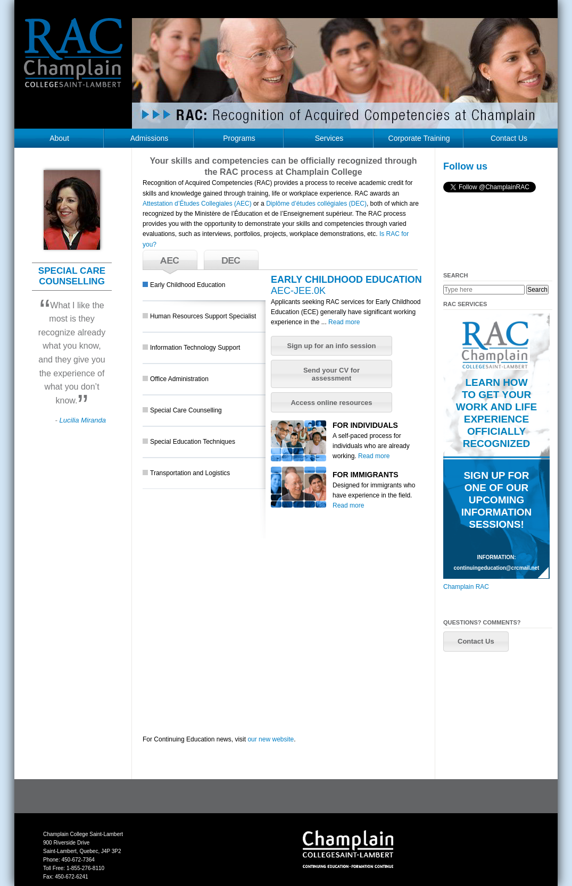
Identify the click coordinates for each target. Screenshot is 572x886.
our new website (270, 739)
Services (329, 138)
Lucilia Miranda (83, 420)
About (59, 138)
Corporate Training (419, 138)
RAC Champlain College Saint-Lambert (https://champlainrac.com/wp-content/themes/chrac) (73, 60)
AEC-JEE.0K (298, 290)
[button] (331, 346)
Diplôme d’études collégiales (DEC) (316, 203)
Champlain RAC (466, 586)
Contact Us (509, 138)
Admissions (149, 138)
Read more (344, 322)
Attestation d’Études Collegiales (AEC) (197, 203)
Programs (239, 138)
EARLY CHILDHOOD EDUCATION (346, 279)
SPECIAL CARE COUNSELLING (71, 276)
